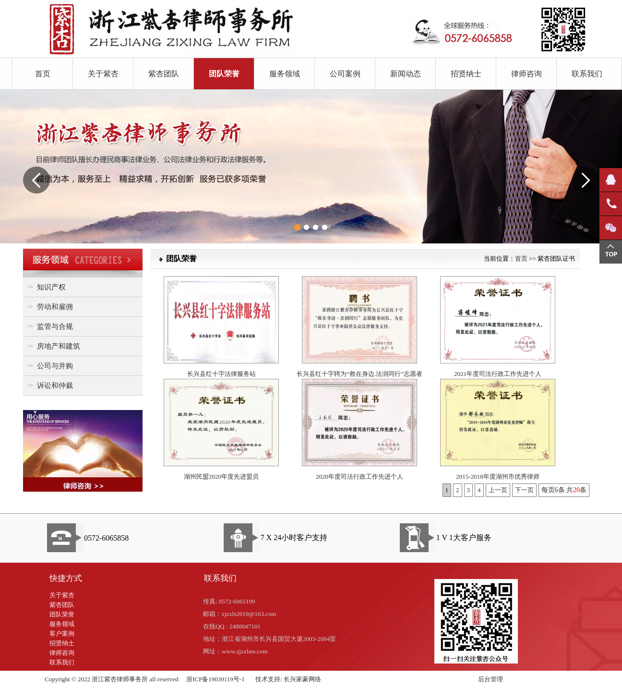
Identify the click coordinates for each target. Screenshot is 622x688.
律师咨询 (526, 74)
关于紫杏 (103, 74)
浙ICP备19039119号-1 (215, 679)
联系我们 (587, 74)
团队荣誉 (224, 74)
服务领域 (284, 74)
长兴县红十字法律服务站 (221, 373)
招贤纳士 (466, 74)
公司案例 (345, 74)
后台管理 (490, 679)
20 (576, 490)
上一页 (498, 490)
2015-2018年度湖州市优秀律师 (497, 476)
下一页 (524, 490)
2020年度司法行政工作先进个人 (359, 476)
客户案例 (61, 633)
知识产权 (45, 287)
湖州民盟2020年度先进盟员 (221, 476)
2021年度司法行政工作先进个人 (497, 373)
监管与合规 (49, 326)
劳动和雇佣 (49, 306)
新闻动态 (405, 74)
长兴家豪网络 (302, 679)
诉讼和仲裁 (49, 385)
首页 (42, 74)
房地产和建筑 (52, 346)
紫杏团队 (163, 74)
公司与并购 (49, 366)
